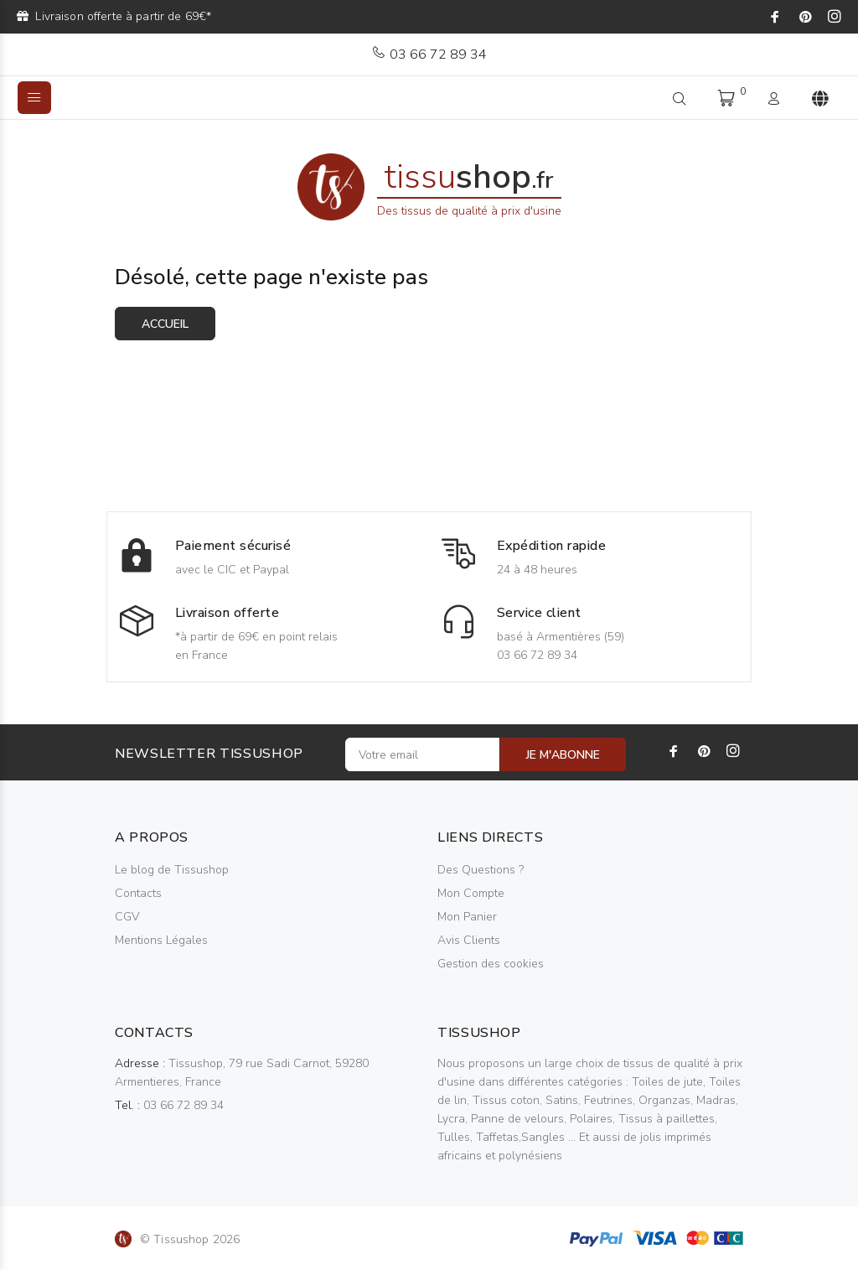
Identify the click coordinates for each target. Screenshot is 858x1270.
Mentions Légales (161, 940)
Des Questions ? (480, 870)
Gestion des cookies (490, 964)
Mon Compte (470, 893)
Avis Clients (468, 940)
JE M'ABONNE (563, 755)
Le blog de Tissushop (172, 870)
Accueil (165, 324)
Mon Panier (467, 917)
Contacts (138, 893)
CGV (127, 917)
